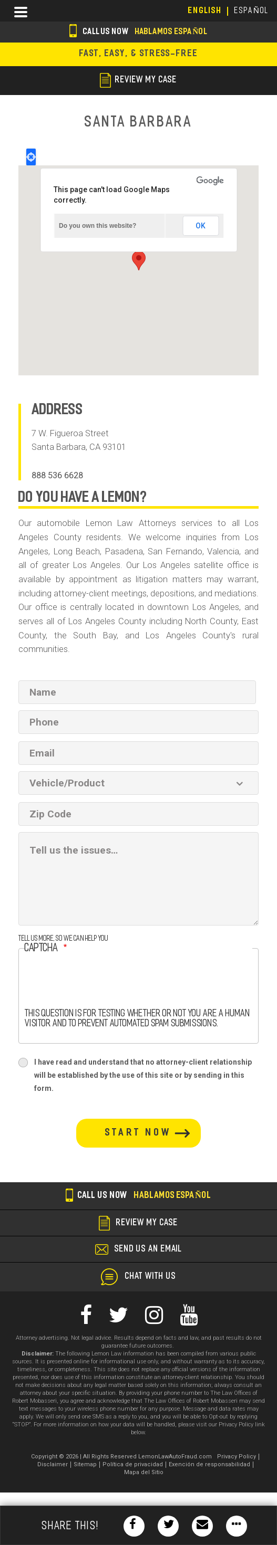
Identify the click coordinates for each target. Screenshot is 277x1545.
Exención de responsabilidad (209, 1464)
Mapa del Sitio (143, 1472)
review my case (138, 80)
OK (201, 226)
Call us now (138, 32)
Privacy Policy (236, 1456)
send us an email (148, 1249)
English (205, 11)
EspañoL (251, 11)
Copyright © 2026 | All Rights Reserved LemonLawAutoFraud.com (121, 1456)
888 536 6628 (57, 475)
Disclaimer (52, 1464)
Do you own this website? (97, 225)
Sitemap (85, 1464)
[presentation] (104, 988)
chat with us (150, 1277)
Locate (31, 157)
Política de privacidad (132, 1464)
